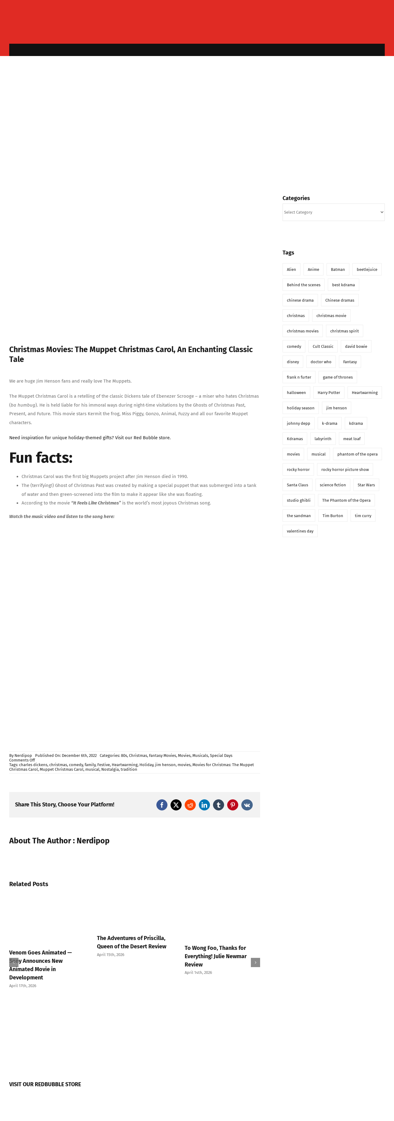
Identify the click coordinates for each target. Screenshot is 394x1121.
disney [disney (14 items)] (293, 362)
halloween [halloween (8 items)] (296, 392)
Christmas (138, 755)
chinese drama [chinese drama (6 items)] (300, 300)
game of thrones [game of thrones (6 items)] (338, 377)
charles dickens (33, 764)
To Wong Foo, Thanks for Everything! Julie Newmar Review (216, 956)
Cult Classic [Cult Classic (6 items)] (323, 346)
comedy (76, 764)
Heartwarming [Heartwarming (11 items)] (365, 392)
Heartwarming (125, 764)
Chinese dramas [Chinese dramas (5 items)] (339, 300)
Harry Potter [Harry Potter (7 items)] (329, 392)
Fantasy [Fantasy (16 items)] (350, 362)
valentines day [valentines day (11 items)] (300, 531)
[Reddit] (190, 805)
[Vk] (247, 805)
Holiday (146, 764)
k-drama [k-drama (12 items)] (329, 423)
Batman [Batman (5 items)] (338, 269)
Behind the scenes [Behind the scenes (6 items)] (303, 285)
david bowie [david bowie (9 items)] (356, 346)
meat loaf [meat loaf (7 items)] (351, 438)
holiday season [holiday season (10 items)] (301, 408)
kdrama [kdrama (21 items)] (356, 423)
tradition (129, 769)
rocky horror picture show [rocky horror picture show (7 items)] (345, 469)
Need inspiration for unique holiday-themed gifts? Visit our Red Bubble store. (90, 437)
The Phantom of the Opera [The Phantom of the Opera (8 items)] (346, 500)
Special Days (221, 755)
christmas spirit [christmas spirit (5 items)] (344, 331)
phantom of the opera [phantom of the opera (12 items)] (357, 454)
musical (92, 769)
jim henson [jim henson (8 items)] (336, 408)
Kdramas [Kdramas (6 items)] (295, 438)
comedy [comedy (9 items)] (294, 346)
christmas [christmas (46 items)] (296, 315)
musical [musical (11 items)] (319, 454)
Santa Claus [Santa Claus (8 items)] (297, 485)
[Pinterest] (233, 805)
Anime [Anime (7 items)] (313, 269)
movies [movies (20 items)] (293, 454)
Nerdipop (23, 755)
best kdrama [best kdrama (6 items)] (343, 285)
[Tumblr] (218, 805)
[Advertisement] (197, 121)
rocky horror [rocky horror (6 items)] (298, 469)
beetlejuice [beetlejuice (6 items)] (367, 269)
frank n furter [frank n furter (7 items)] (299, 377)
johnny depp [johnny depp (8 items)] (298, 423)
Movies (184, 755)
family (90, 764)
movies (184, 764)
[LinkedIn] (204, 805)
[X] (176, 805)
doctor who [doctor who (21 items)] (321, 362)
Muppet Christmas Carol (61, 769)
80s (124, 755)
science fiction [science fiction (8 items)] (333, 485)
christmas (58, 764)
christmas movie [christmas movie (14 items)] (331, 315)
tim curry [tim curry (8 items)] (363, 515)
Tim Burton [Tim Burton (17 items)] (333, 515)
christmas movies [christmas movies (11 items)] (303, 331)
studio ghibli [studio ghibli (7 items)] (299, 500)
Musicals (200, 755)
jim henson (165, 764)
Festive (103, 764)
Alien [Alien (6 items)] (291, 269)
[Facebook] (162, 805)
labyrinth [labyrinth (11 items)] (323, 438)
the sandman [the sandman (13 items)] (299, 515)
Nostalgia (110, 769)
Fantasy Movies (162, 755)
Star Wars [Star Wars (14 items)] (366, 485)
